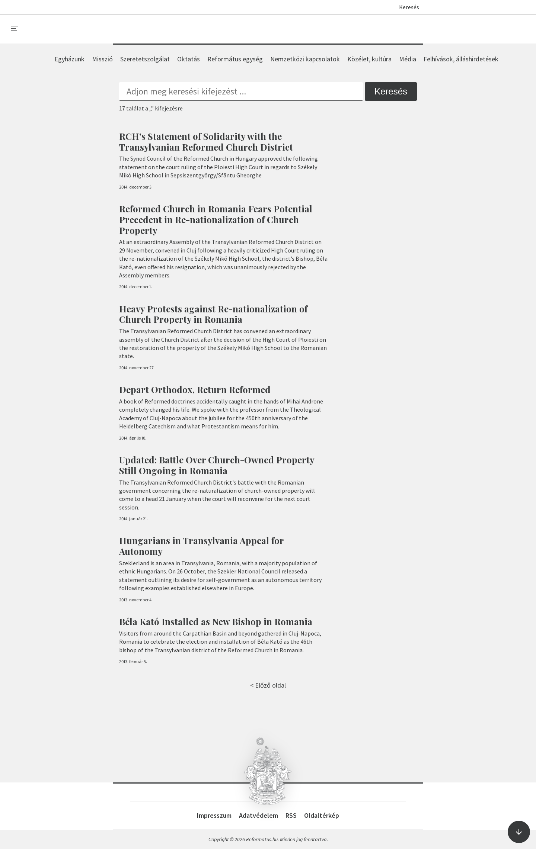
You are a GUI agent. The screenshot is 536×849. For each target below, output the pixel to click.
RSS (291, 815)
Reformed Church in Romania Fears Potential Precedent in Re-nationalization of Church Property (215, 219)
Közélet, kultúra (369, 59)
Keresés (405, 7)
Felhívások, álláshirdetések (461, 59)
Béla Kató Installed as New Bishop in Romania (215, 621)
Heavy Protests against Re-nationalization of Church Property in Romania (213, 314)
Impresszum (214, 815)
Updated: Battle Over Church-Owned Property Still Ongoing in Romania (216, 465)
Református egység (235, 59)
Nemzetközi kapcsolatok (305, 59)
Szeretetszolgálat (145, 59)
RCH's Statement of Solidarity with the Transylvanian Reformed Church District (206, 141)
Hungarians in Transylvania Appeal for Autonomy (201, 545)
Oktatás (188, 59)
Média (407, 59)
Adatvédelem (258, 815)
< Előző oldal (268, 685)
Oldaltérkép (321, 815)
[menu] (14, 28)
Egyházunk (69, 59)
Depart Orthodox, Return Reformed (195, 389)
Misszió (102, 59)
